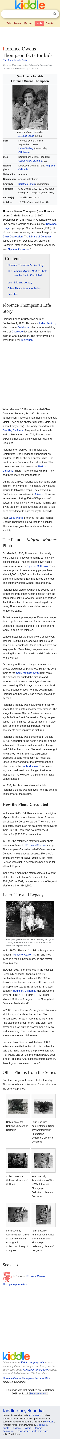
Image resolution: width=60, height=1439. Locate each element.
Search (54, 13)
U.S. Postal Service (35, 845)
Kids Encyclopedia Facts (15, 60)
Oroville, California (13, 430)
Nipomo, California (18, 249)
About (28, 1428)
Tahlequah (27, 340)
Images (17, 23)
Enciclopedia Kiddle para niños (32, 1431)
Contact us (8, 1431)
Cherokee (17, 331)
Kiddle (6, 1428)
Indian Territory (26, 148)
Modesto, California (24, 954)
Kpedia (39, 23)
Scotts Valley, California (30, 160)
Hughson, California (24, 990)
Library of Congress (40, 236)
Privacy (39, 1428)
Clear (48, 14)
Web (9, 23)
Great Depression (13, 236)
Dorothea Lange (26, 136)
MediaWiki (42, 1425)
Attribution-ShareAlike (35, 1369)
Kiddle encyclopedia (32, 1362)
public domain (30, 766)
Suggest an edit (38, 1393)
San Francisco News (28, 673)
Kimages (28, 23)
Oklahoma (23, 152)
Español (49, 23)
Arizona (39, 494)
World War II (16, 517)
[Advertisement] (30, 35)
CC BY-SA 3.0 (36, 1415)
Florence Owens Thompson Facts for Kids (26, 1378)
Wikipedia (49, 1421)
